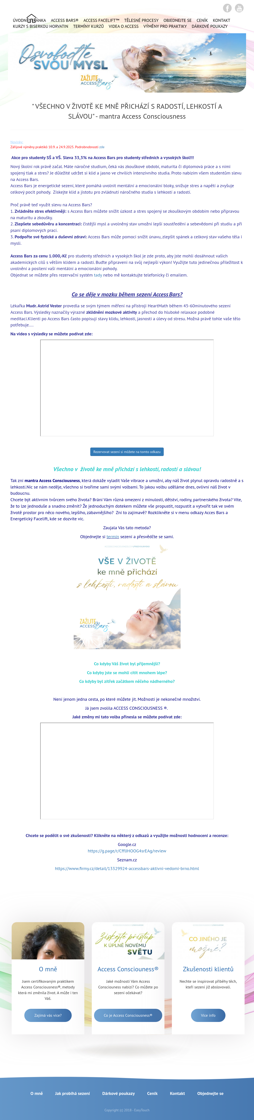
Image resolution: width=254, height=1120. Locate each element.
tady (98, 275)
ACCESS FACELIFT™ (101, 20)
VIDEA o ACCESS (124, 26)
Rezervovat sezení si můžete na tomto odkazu (127, 452)
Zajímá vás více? (48, 1015)
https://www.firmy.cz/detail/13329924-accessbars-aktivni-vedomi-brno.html (127, 868)
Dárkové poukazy (210, 26)
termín (113, 536)
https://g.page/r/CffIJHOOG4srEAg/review (127, 851)
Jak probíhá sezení (72, 1093)
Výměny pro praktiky (165, 26)
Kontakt (221, 20)
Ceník (202, 20)
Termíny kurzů (88, 26)
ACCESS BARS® (64, 20)
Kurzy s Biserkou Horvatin (40, 26)
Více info (208, 1015)
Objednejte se (177, 20)
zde (101, 147)
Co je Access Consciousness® (128, 1015)
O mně (37, 1093)
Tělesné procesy (141, 20)
